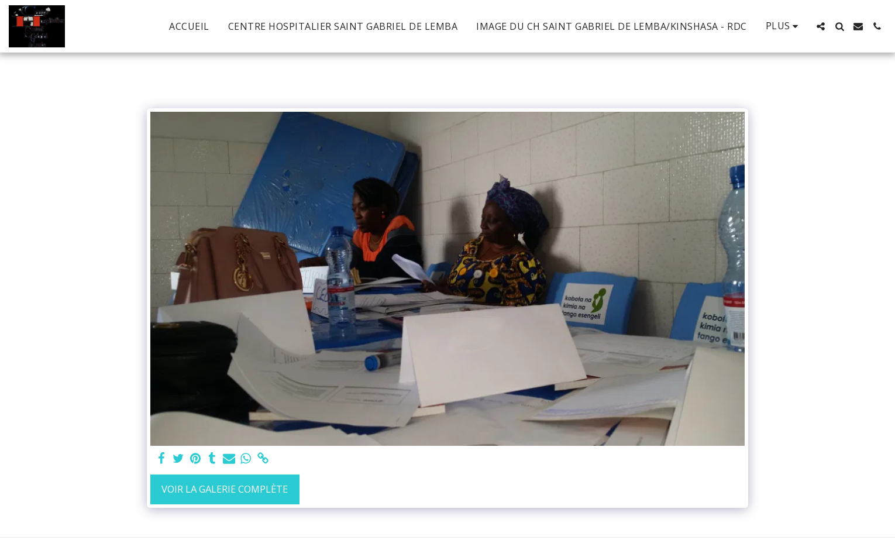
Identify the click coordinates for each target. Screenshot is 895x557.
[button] (820, 26)
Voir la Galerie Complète (224, 489)
